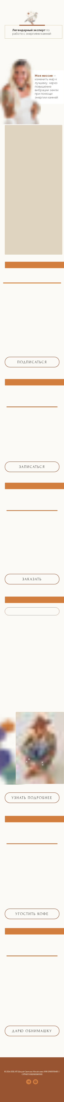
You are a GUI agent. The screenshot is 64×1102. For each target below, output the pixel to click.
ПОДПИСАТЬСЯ (32, 362)
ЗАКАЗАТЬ (32, 579)
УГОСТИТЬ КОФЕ (32, 914)
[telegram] (28, 1083)
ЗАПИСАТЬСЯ (32, 467)
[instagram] (35, 1083)
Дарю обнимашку (32, 1031)
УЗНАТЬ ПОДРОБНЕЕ (32, 798)
